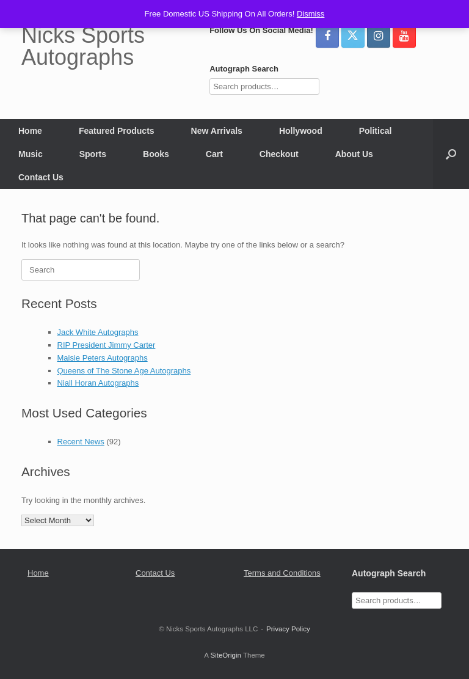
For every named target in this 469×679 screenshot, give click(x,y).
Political (375, 131)
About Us (354, 154)
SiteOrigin (225, 655)
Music (30, 154)
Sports (92, 154)
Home (30, 131)
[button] (451, 154)
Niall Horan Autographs (98, 382)
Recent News (80, 441)
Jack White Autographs (98, 332)
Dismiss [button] (311, 13)
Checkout (279, 154)
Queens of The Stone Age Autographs (124, 370)
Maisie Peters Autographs (102, 357)
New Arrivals (216, 131)
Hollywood (300, 131)
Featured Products (117, 131)
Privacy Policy (288, 629)
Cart (214, 154)
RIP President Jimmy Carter (106, 345)
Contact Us (41, 177)
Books (156, 154)
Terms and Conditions (282, 573)
